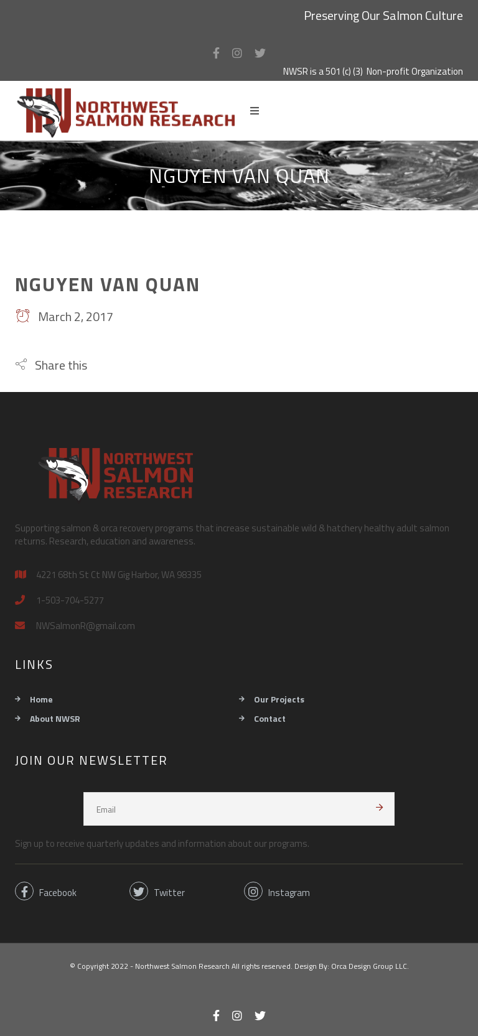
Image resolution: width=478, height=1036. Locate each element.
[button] (51, 365)
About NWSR (55, 718)
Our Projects (279, 699)
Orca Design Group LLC (369, 966)
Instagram (277, 891)
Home (41, 699)
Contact (270, 718)
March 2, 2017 (64, 316)
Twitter (157, 891)
